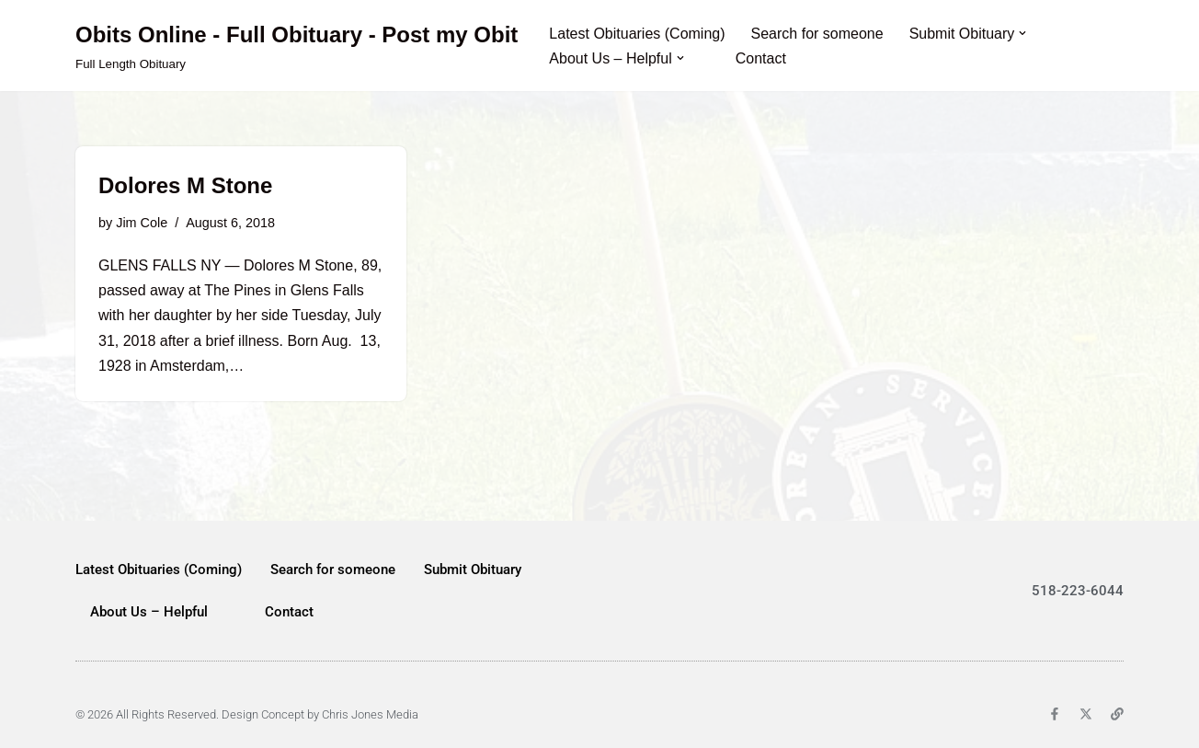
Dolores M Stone (185, 185)
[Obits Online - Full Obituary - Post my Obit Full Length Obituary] (296, 46)
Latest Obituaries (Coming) (637, 33)
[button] (1022, 33)
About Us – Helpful (149, 612)
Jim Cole (141, 222)
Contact (761, 58)
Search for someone (817, 33)
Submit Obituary (472, 569)
